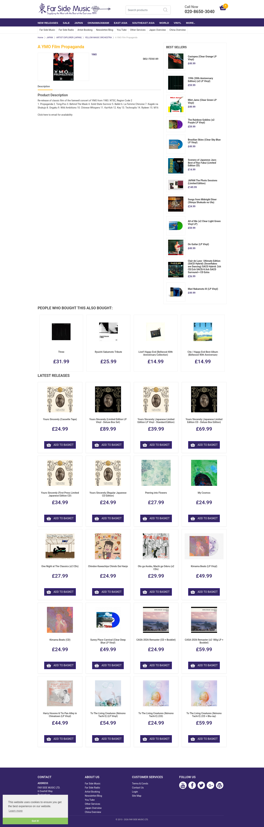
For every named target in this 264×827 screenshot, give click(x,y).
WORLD (164, 22)
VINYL (177, 22)
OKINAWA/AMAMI (98, 22)
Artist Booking (85, 30)
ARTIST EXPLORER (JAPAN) (69, 37)
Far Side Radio (66, 30)
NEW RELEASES (48, 22)
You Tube (122, 30)
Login (135, 791)
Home (40, 37)
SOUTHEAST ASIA (143, 22)
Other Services (138, 30)
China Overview (177, 30)
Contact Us (138, 787)
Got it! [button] (35, 821)
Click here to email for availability (55, 114)
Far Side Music (47, 30)
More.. (190, 22)
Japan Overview (157, 30)
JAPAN (78, 22)
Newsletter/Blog (104, 30)
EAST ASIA (120, 22)
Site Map (136, 795)
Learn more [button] (16, 810)
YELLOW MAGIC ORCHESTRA (98, 37)
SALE (66, 22)
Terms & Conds (140, 783)
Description (44, 86)
